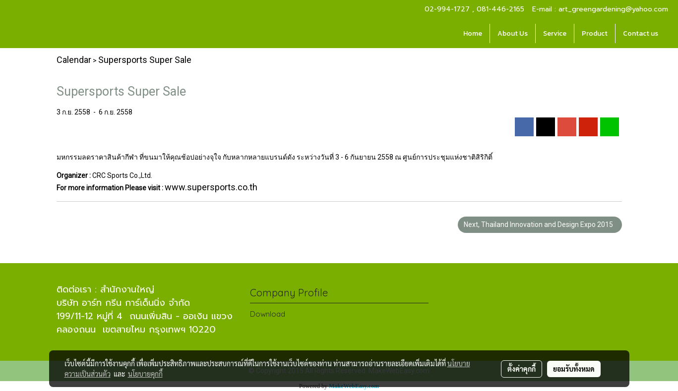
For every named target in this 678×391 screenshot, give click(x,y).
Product (595, 33)
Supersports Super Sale (144, 60)
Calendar (74, 60)
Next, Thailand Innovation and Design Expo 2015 (540, 224)
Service (554, 33)
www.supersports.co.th (211, 187)
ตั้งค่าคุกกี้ (521, 368)
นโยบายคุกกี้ (145, 373)
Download (267, 314)
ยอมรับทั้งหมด (574, 368)
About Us (512, 33)
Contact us (640, 33)
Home (472, 33)
